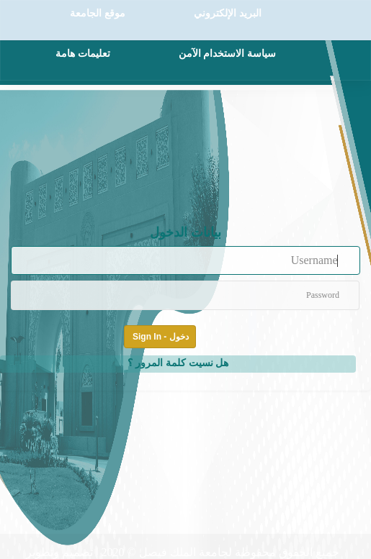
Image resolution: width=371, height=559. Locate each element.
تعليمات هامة (82, 53)
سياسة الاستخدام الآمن (228, 53)
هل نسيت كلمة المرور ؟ (178, 362)
